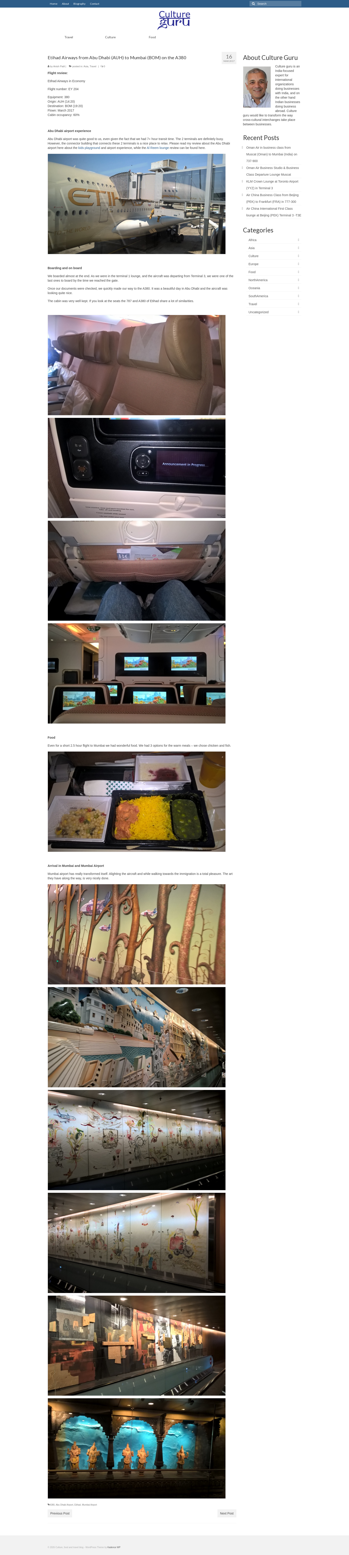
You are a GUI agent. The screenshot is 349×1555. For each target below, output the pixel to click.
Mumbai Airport (89, 1505)
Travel (93, 66)
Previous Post (59, 1513)
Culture (254, 256)
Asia (85, 66)
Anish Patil (59, 66)
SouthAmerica (258, 296)
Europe (254, 264)
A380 (52, 1505)
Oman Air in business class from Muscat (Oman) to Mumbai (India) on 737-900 (271, 154)
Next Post (227, 1513)
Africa (253, 240)
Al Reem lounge (158, 148)
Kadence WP (114, 1547)
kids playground (89, 148)
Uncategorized (259, 312)
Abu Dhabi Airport (64, 1505)
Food (252, 272)
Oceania (254, 288)
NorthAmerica (258, 280)
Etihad (77, 1505)
